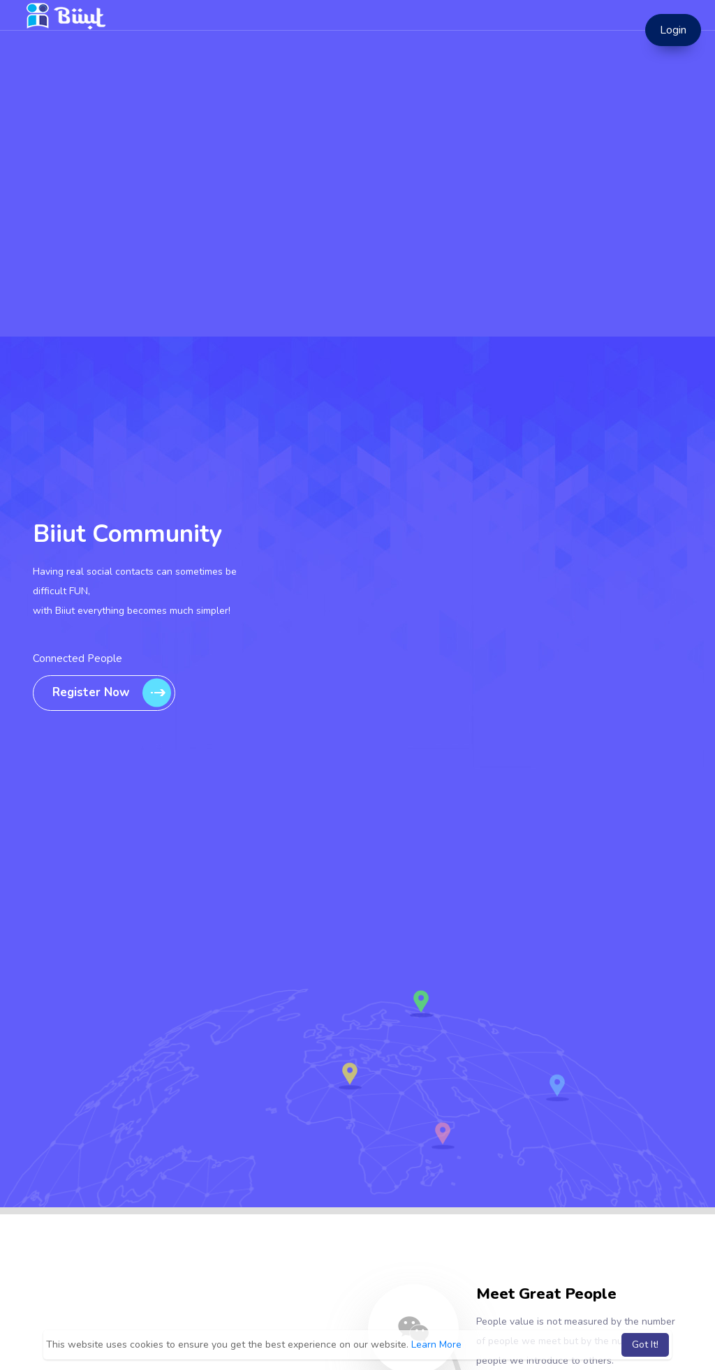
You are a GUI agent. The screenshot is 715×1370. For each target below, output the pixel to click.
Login (673, 30)
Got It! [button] (645, 1344)
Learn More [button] (436, 1344)
